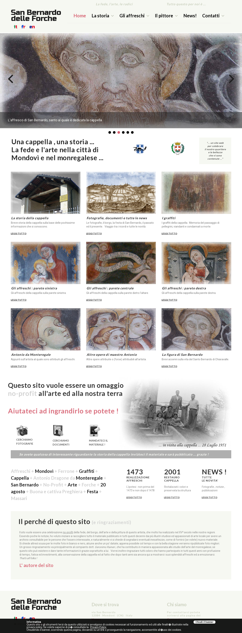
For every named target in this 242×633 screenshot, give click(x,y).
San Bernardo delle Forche (36, 15)
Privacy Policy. (98, 627)
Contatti (213, 15)
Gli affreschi (134, 15)
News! (190, 15)
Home (80, 15)
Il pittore (166, 15)
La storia (103, 15)
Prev (10, 78)
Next (231, 78)
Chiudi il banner (204, 622)
